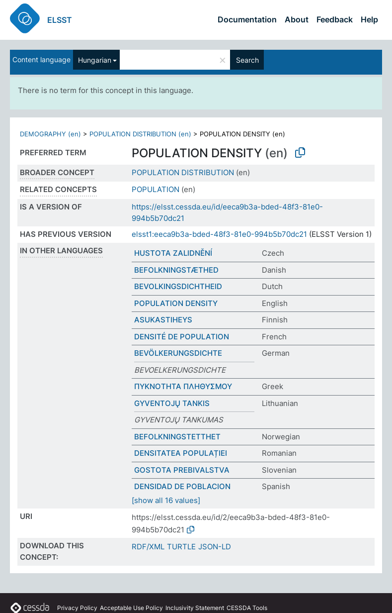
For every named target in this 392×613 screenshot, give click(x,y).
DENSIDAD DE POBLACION (182, 486)
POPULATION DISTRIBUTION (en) (140, 134)
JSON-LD (214, 546)
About (297, 19)
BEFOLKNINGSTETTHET (177, 436)
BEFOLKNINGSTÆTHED (176, 270)
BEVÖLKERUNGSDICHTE (178, 353)
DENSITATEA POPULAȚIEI (180, 453)
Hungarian (94, 60)
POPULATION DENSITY (176, 303)
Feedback (334, 19)
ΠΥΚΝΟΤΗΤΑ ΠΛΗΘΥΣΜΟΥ (183, 386)
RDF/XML (148, 546)
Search (247, 60)
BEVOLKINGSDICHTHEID (178, 286)
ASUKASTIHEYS (163, 319)
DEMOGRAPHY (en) (50, 134)
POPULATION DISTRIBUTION (183, 172)
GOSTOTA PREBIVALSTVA (182, 470)
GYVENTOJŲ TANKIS (172, 403)
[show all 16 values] (166, 500)
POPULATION (155, 189)
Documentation (247, 19)
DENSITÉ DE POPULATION (181, 336)
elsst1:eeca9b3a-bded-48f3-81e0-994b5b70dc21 (219, 234)
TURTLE (181, 546)
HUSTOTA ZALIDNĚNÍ (173, 253)
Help (369, 19)
